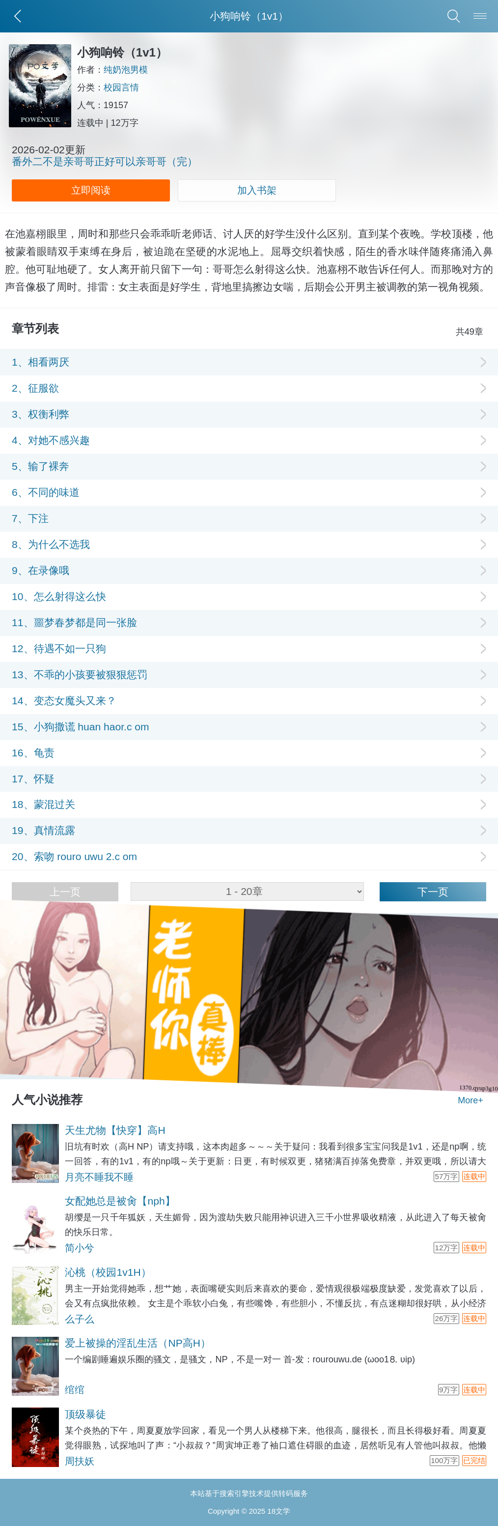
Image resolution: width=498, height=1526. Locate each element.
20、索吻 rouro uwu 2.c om (74, 856)
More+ (470, 1100)
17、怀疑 (33, 778)
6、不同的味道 (46, 492)
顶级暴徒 (85, 1414)
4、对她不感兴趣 (51, 440)
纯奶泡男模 (129, 70)
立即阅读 (91, 190)
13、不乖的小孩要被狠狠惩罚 (79, 674)
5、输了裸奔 (40, 466)
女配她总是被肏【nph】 (120, 1201)
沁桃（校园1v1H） (108, 1272)
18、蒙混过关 (43, 804)
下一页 (432, 891)
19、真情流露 (43, 830)
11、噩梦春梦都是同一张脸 (74, 622)
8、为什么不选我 (51, 544)
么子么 (79, 1319)
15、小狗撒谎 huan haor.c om (80, 726)
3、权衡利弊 (40, 414)
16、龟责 (33, 752)
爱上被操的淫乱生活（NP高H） (137, 1343)
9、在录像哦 (40, 570)
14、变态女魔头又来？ (64, 700)
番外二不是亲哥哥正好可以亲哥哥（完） (104, 161)
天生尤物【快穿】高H (115, 1130)
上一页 (65, 891)
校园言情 (124, 87)
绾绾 (74, 1389)
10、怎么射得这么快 (59, 596)
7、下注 (30, 518)
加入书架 (257, 190)
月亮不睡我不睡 (99, 1177)
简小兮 (79, 1247)
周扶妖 (79, 1461)
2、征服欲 (35, 388)
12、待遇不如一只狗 (59, 648)
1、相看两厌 (40, 362)
